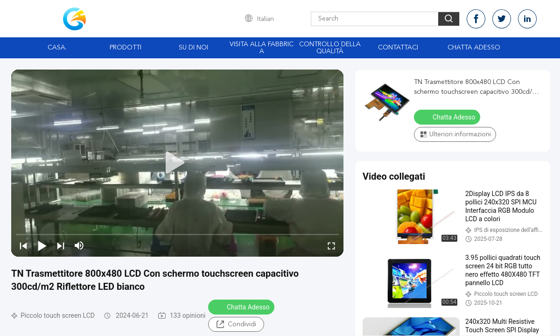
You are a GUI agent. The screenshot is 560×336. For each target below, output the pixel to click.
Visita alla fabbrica (262, 48)
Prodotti (125, 47)
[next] (60, 245)
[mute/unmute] (79, 245)
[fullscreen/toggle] (331, 245)
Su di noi (193, 47)
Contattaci (398, 47)
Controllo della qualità (330, 48)
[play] (177, 163)
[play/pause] (42, 245)
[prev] (23, 245)
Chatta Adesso (474, 47)
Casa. (57, 47)
